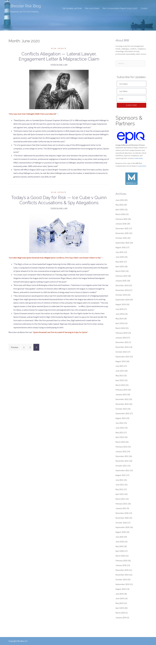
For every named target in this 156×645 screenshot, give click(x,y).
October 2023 (121, 352)
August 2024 (121, 304)
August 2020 (121, 532)
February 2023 (121, 389)
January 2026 (121, 223)
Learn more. (138, 158)
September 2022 (122, 413)
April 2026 (120, 209)
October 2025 (121, 238)
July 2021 (119, 480)
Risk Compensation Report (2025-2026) (120, 8)
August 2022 (121, 418)
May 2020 (119, 546)
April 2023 (120, 380)
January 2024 (121, 337)
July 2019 (119, 594)
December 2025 (122, 228)
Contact (144, 8)
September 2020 (122, 527)
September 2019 (122, 584)
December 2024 (122, 285)
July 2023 (119, 366)
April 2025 (120, 266)
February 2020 (121, 560)
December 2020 (122, 513)
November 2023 (122, 347)
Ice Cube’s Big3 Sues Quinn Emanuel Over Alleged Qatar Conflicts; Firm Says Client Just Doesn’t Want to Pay (55, 257)
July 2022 (119, 423)
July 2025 (119, 252)
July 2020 (119, 537)
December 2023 (122, 342)
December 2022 (122, 399)
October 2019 (121, 579)
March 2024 (120, 328)
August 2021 (121, 475)
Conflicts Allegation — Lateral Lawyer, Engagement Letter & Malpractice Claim (59, 56)
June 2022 (120, 427)
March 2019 (120, 612)
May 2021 (119, 489)
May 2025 (119, 261)
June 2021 (120, 484)
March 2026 (120, 214)
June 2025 (120, 257)
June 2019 (120, 598)
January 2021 (121, 508)
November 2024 (122, 290)
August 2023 (121, 361)
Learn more (142, 166)
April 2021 (120, 494)
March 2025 (120, 271)
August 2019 (121, 589)
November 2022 (122, 404)
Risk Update (59, 48)
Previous (14, 347)
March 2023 (120, 385)
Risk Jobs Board (92, 8)
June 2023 (120, 371)
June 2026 (120, 200)
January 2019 (121, 617)
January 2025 (121, 280)
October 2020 (121, 522)
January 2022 (121, 451)
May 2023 (119, 375)
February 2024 (121, 333)
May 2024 (119, 318)
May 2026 (119, 204)
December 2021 (122, 456)
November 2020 (122, 518)
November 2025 (122, 233)
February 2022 (121, 446)
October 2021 (121, 465)
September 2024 (122, 299)
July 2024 (119, 309)
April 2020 (120, 551)
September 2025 (122, 242)
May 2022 (119, 432)
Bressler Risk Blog (25, 6)
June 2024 (120, 314)
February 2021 (121, 503)
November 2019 (122, 574)
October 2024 (121, 295)
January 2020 (121, 565)
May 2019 (119, 603)
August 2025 (121, 247)
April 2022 (120, 437)
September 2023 (122, 356)
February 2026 (121, 219)
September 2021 (122, 470)
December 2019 (122, 570)
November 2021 (122, 461)
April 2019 (120, 608)
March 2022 (120, 442)
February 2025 (121, 276)
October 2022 (121, 409)
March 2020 (120, 556)
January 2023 (121, 394)
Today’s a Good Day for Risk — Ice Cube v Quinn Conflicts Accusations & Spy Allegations (59, 200)
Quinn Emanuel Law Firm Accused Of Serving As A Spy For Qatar (60, 332)
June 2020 (120, 541)
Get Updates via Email (72, 8)
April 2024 (120, 323)
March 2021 (120, 499)
